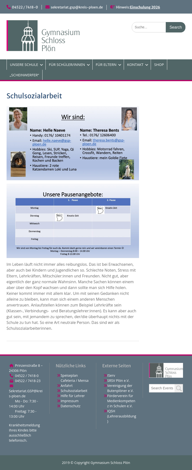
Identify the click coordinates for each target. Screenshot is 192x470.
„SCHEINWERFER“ (24, 74)
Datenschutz (70, 406)
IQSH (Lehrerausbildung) (121, 416)
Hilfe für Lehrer (73, 395)
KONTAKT (135, 64)
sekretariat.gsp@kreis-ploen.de (77, 7)
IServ (111, 375)
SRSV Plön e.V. (118, 380)
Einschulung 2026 (145, 7)
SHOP (159, 64)
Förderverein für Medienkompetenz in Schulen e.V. (121, 400)
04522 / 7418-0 (25, 7)
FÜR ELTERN (106, 64)
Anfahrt (66, 385)
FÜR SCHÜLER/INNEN (67, 64)
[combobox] (166, 388)
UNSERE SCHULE (24, 64)
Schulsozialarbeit (74, 390)
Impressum (70, 401)
